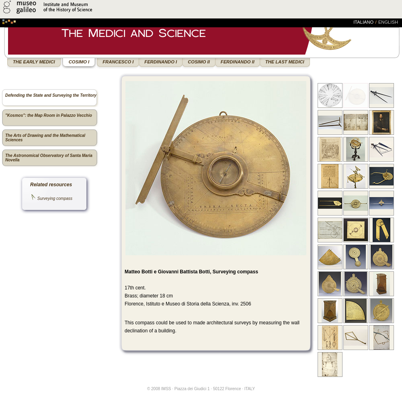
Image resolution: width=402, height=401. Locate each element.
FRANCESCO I (118, 61)
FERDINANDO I (160, 61)
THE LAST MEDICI (284, 61)
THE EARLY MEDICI (34, 61)
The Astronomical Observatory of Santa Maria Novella (48, 157)
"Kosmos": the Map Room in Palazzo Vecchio (48, 115)
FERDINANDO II (237, 61)
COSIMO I (79, 61)
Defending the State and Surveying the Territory (50, 95)
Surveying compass (54, 198)
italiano (363, 22)
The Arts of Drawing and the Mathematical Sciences (45, 137)
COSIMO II (199, 61)
